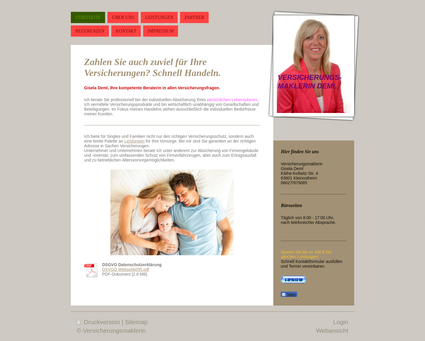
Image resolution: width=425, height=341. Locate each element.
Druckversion (99, 322)
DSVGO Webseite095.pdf (125, 269)
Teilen (289, 294)
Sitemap (136, 322)
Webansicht (332, 330)
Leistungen (134, 141)
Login (340, 322)
